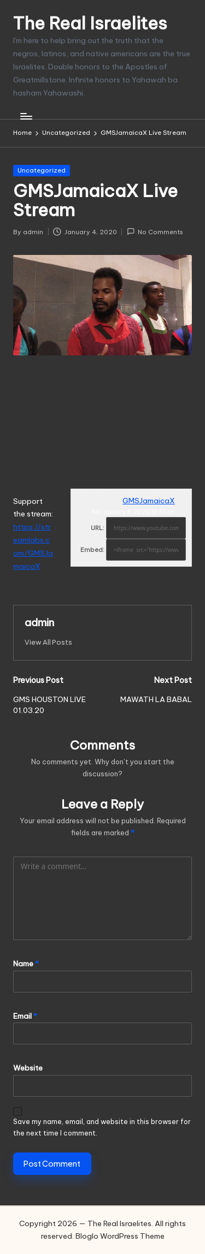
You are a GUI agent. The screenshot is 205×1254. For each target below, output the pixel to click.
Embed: (92, 550)
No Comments (155, 232)
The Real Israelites (90, 23)
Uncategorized (41, 170)
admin (39, 622)
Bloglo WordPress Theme (120, 1236)
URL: (97, 528)
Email (25, 1016)
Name (26, 963)
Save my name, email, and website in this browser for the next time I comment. (102, 1127)
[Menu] (25, 116)
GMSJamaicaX (148, 501)
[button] (48, 642)
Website (28, 1068)
